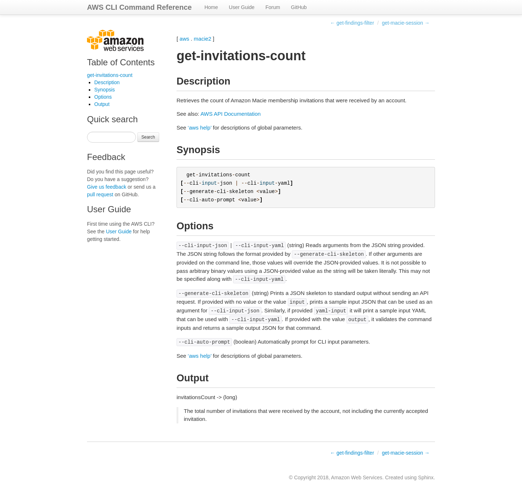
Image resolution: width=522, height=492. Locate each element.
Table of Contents (121, 62)
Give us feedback (106, 187)
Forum (272, 7)
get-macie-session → (406, 23)
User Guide (241, 7)
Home (211, 7)
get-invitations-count (109, 75)
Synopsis (104, 90)
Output (101, 104)
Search (148, 137)
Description (107, 82)
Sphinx (426, 477)
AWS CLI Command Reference (139, 7)
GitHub (299, 7)
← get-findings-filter (352, 23)
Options (103, 97)
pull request (100, 194)
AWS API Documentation (230, 114)
